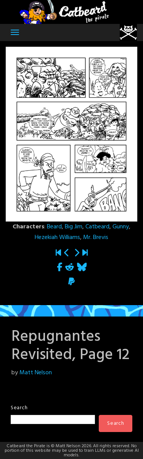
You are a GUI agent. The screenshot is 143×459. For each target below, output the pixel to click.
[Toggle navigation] (15, 32)
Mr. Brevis (95, 237)
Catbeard (97, 227)
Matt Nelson (35, 373)
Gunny (120, 227)
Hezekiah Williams (57, 237)
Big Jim (73, 227)
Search (19, 408)
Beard (54, 227)
